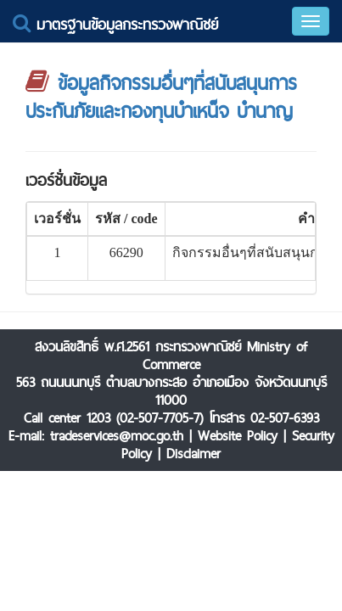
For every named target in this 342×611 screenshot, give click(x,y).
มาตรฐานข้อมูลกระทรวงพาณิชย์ (115, 24)
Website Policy (238, 435)
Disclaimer (193, 453)
